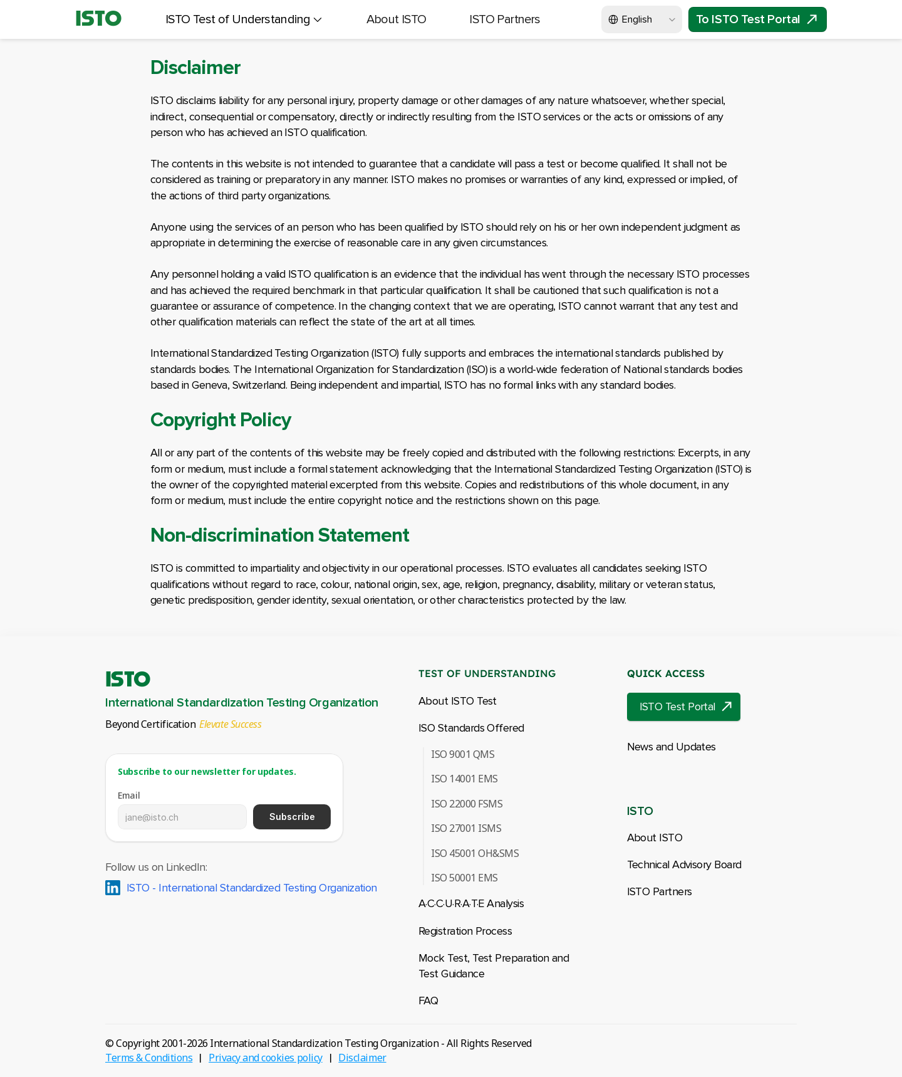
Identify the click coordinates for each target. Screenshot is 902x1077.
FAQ (428, 1000)
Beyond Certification (150, 724)
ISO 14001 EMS (464, 778)
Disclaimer (362, 1057)
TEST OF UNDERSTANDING (487, 673)
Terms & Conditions (148, 1057)
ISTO (98, 19)
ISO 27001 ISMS (466, 828)
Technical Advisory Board (684, 864)
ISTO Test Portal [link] (677, 706)
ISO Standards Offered (471, 728)
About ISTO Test (457, 701)
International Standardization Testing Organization (241, 702)
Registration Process (465, 931)
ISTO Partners (659, 891)
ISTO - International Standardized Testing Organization (252, 888)
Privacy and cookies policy (266, 1057)
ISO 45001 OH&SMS (475, 853)
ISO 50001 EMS (464, 878)
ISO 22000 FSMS (466, 804)
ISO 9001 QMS (462, 754)
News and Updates (671, 747)
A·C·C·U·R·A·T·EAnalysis (471, 903)
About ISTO (655, 837)
